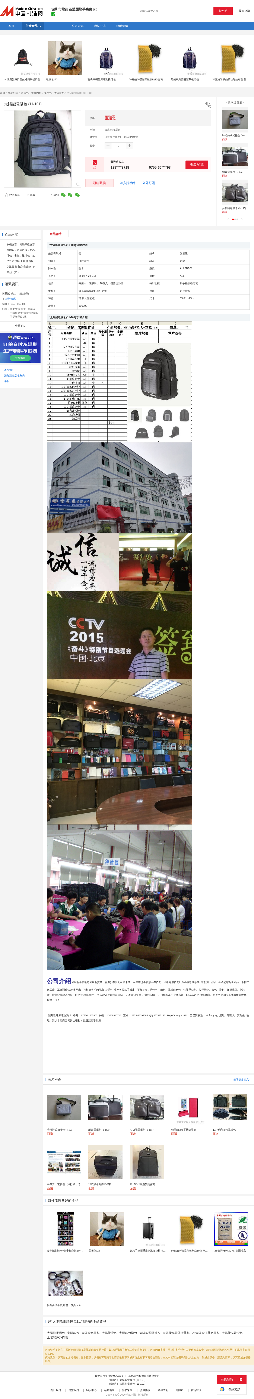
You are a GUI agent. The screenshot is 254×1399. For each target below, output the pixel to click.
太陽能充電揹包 (232, 1333)
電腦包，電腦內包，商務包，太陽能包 (42, 92)
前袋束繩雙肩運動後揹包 (102, 79)
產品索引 (9, 370)
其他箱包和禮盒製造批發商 (143, 1375)
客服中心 (91, 1390)
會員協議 (145, 1390)
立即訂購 (148, 183)
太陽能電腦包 (56, 1333)
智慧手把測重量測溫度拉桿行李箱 (149, 1250)
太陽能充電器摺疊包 (176, 1333)
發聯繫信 (99, 183)
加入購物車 (128, 183)
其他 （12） (13, 272)
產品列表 (13, 92)
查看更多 (20, 325)
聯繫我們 (74, 1390)
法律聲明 (163, 1390)
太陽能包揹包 (128, 1333)
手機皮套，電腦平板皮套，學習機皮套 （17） (32, 244)
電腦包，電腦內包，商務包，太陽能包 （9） (32, 250)
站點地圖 (109, 1390)
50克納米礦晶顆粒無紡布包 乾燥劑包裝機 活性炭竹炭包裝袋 (163, 79)
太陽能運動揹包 (149, 1333)
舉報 (30, 194)
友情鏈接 (196, 1390)
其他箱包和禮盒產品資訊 (109, 1375)
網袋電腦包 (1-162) (232, 171)
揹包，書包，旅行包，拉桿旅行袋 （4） (29, 255)
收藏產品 (12, 194)
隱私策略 (127, 1390)
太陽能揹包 (109, 1333)
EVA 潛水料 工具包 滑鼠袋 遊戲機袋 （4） (30, 261)
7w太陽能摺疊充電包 (205, 1333)
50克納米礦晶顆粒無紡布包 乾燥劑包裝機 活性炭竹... (201, 1250)
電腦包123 (51, 79)
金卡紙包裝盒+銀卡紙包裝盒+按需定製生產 (71, 1250)
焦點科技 (131, 1394)
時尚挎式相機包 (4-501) (235, 135)
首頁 (2, 92)
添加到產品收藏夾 (14, 375)
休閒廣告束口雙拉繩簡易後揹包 (22, 79)
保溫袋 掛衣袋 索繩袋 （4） (22, 266)
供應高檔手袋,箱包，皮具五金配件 (66, 1305)
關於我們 (56, 1390)
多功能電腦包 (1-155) (234, 208)
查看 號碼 (197, 165)
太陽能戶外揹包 (57, 1337)
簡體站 (179, 1390)
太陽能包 (73, 1333)
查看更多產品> (242, 1079)
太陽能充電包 (90, 1333)
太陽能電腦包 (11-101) (132, 1379)
